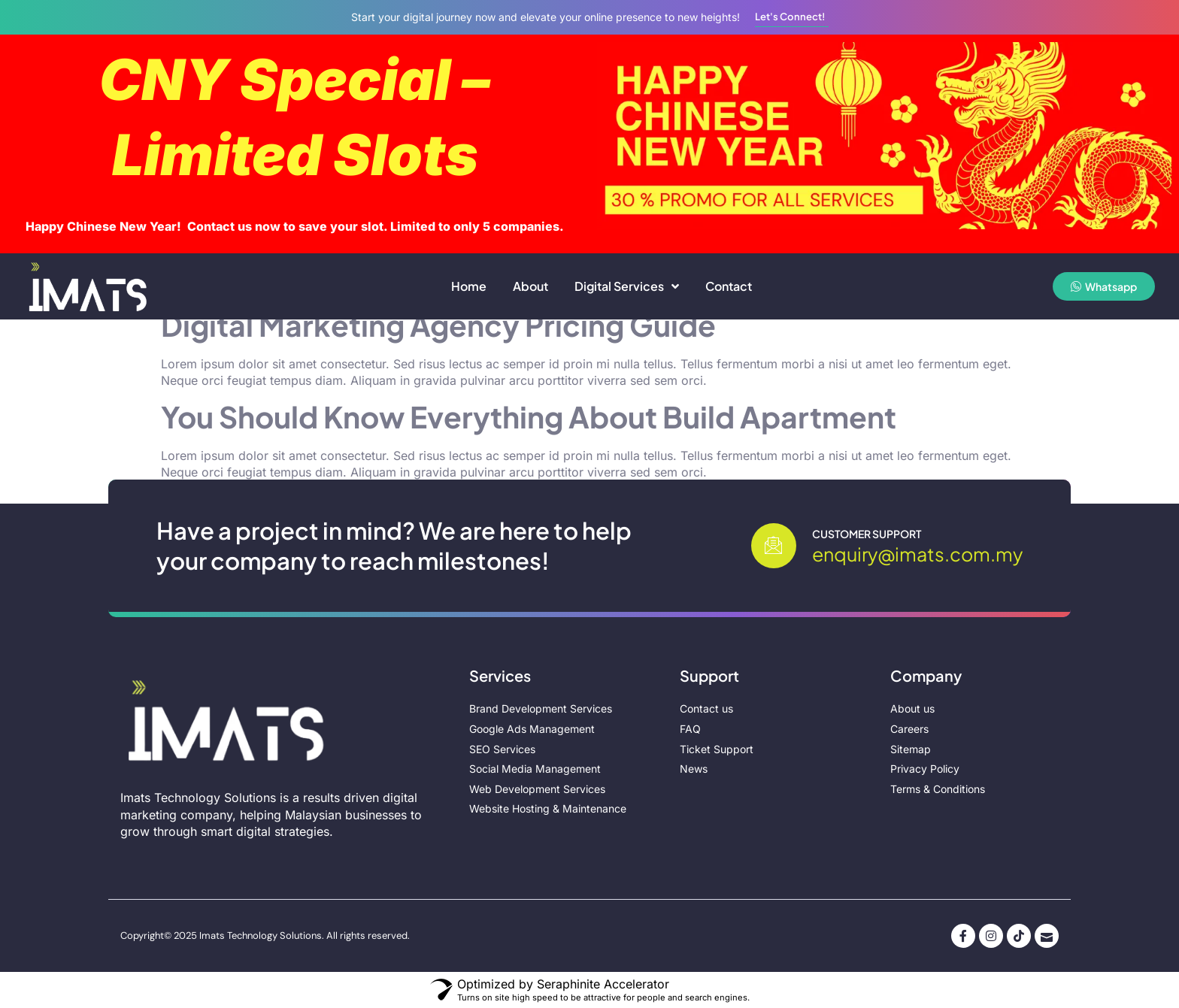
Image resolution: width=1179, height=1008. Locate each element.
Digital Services (626, 286)
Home (468, 286)
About (530, 286)
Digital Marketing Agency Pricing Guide (438, 325)
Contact (728, 286)
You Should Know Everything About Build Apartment (528, 416)
